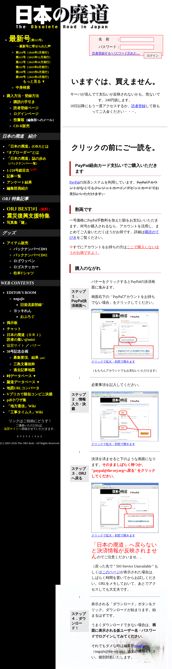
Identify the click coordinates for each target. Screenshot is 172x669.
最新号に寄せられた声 (35, 46)
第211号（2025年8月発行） (33, 67)
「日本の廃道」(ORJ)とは (28, 146)
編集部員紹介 (17, 188)
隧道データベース (21, 382)
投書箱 (18, 120)
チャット (14, 329)
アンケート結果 (19, 182)
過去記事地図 (24, 370)
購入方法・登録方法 (23, 96)
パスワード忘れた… (126, 53)
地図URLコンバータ (23, 388)
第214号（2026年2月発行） (33, 52)
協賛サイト (16, 345)
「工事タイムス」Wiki (25, 412)
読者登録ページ (26, 108)
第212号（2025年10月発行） (34, 62)
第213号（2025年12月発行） (34, 57)
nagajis (139, 646)
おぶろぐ (27, 317)
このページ (111, 572)
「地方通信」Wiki (21, 406)
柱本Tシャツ (23, 273)
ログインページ (26, 114)
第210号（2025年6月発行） (33, 72)
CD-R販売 (21, 126)
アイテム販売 (17, 243)
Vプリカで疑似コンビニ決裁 (29, 394)
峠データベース (19, 376)
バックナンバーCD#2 (30, 255)
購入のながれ (88, 268)
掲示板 (12, 323)
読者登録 (138, 106)
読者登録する (101, 53)
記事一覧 (14, 176)
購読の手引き (24, 102)
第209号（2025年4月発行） (33, 77)
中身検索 (23, 87)
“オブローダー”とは (23, 152)
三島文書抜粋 (24, 364)
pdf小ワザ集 (16, 400)
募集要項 (20, 357)
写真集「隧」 (17, 222)
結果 (38, 357)
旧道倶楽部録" (32, 305)
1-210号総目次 (22, 170)
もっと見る (32, 81)
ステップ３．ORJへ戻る (78, 473)
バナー (35, 345)
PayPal (74, 182)
